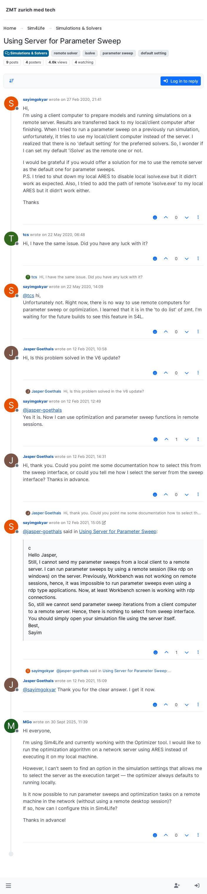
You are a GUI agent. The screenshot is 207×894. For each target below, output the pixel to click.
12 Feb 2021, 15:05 (84, 522)
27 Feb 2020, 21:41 (84, 99)
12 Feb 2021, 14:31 (89, 456)
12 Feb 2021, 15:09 (90, 680)
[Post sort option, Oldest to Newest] (11, 80)
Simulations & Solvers (26, 53)
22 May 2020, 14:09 (85, 286)
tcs (26, 234)
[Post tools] (198, 217)
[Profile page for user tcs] (11, 239)
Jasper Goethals (38, 348)
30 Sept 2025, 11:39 (69, 721)
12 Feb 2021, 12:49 (84, 401)
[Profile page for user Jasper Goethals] (11, 353)
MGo (27, 721)
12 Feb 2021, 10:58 (90, 348)
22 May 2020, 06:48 (66, 234)
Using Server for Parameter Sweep (117, 531)
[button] (8, 886)
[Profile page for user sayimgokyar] (11, 103)
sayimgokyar (35, 99)
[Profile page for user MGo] (11, 726)
